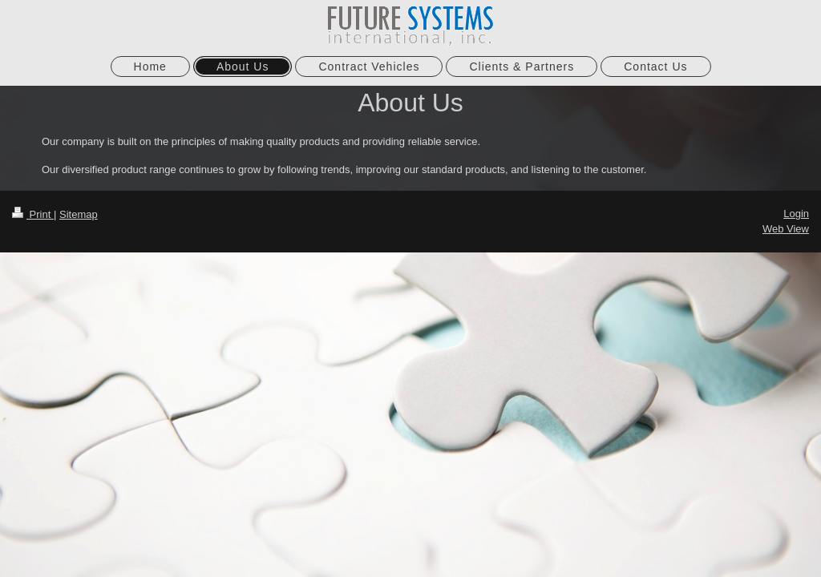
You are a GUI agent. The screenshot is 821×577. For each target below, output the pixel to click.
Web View (785, 229)
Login (796, 214)
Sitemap (78, 214)
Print (33, 214)
